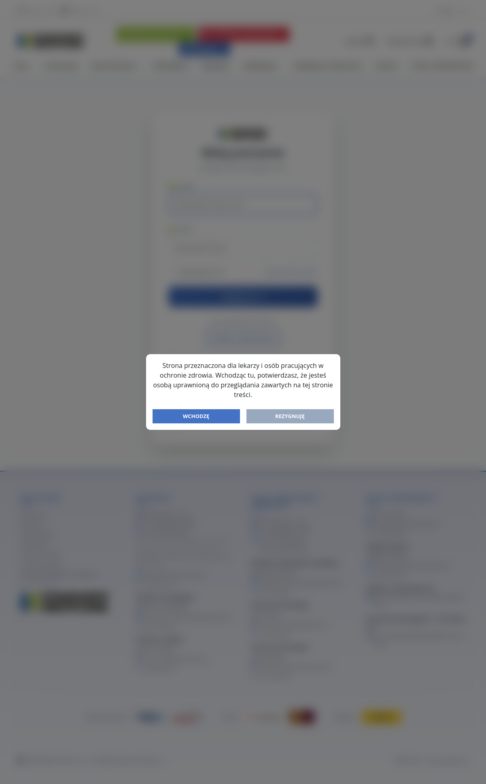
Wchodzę (196, 416)
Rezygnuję (290, 416)
